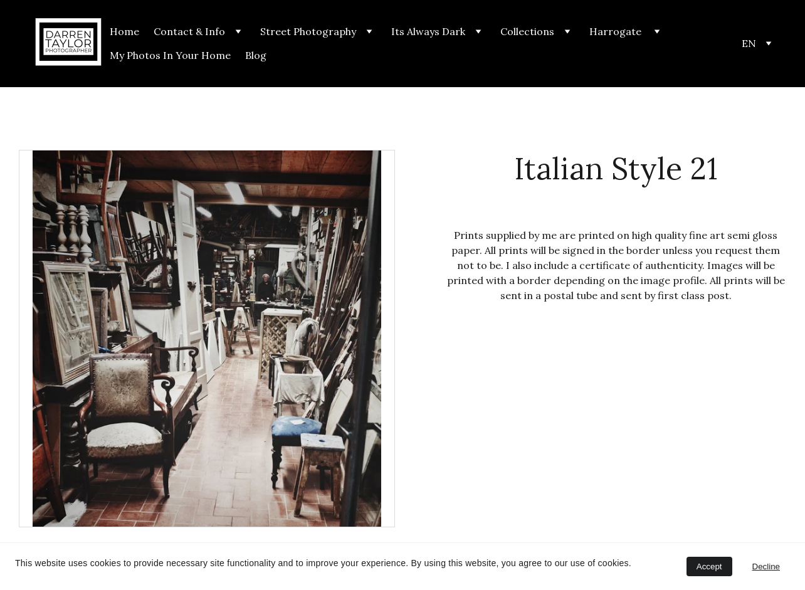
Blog (255, 55)
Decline (766, 566)
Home (124, 31)
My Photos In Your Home (170, 55)
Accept (709, 566)
